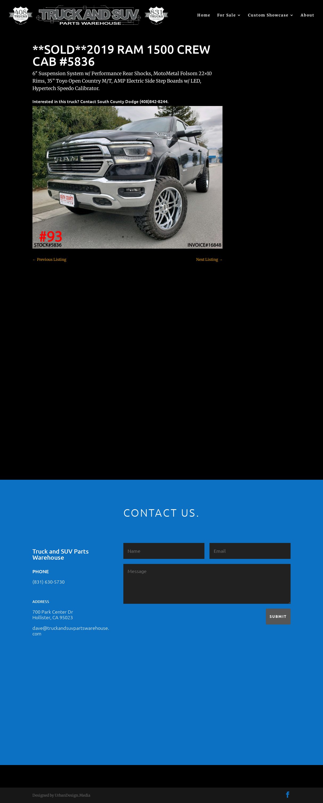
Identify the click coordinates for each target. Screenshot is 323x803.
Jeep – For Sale (247, 362)
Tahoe (240, 409)
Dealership (244, 288)
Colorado (242, 269)
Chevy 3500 (244, 260)
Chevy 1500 (244, 241)
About (307, 15)
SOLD (239, 390)
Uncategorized (247, 427)
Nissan (240, 381)
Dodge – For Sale (249, 297)
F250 (238, 316)
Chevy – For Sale (249, 232)
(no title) (241, 201)
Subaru (240, 399)
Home (204, 15)
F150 (238, 306)
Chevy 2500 (244, 251)
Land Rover (244, 371)
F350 (238, 325)
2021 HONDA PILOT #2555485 (260, 175)
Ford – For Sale (247, 334)
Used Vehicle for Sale (252, 437)
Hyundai (242, 344)
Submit (278, 616)
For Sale (226, 15)
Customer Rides (248, 279)
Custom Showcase (268, 15)
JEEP (238, 353)
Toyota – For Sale (249, 418)
